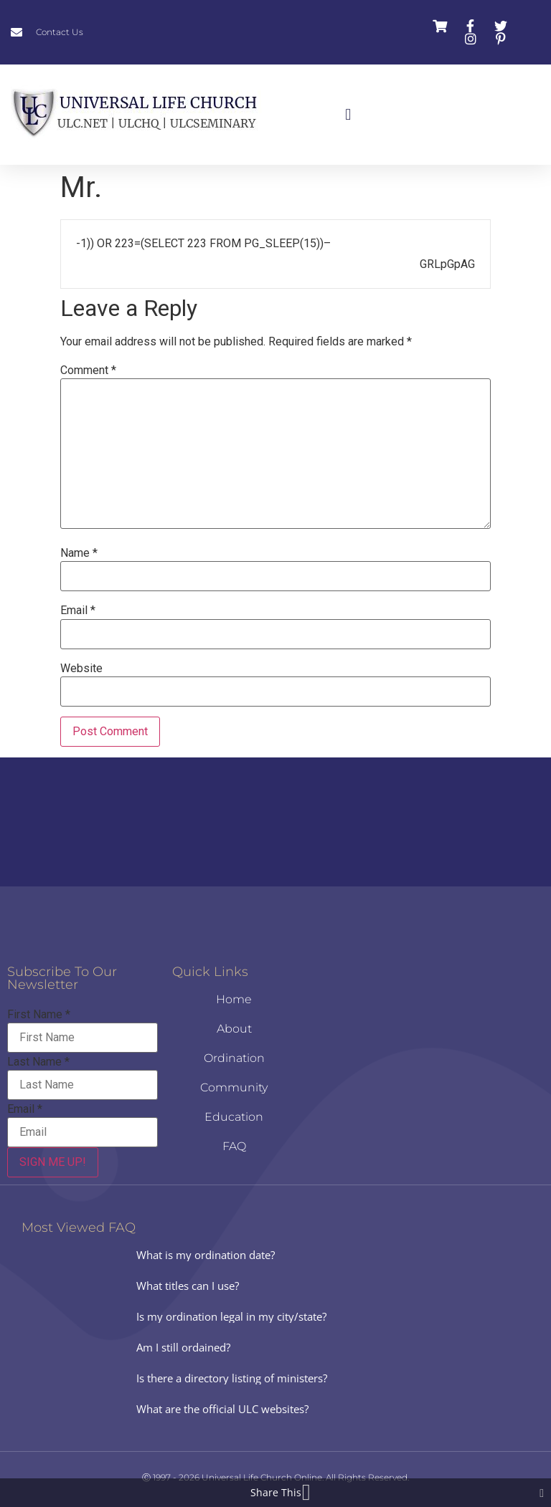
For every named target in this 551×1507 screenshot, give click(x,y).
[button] (348, 115)
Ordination (234, 1058)
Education (233, 1117)
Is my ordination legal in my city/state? (231, 1316)
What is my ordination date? (205, 1255)
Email (77, 610)
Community (234, 1087)
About (234, 1028)
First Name (38, 1014)
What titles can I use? (187, 1285)
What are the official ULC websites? (222, 1409)
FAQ (234, 1146)
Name (79, 553)
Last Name (38, 1062)
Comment (88, 370)
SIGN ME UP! (52, 1162)
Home (234, 999)
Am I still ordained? (183, 1347)
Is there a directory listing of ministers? (231, 1378)
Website (81, 668)
